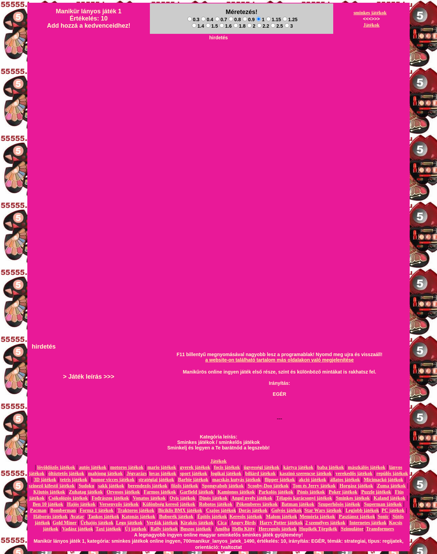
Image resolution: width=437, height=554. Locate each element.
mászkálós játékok (366, 467)
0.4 (207, 19)
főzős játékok (184, 485)
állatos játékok (345, 479)
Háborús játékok (50, 516)
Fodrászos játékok (110, 498)
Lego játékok (129, 522)
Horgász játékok (356, 485)
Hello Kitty (243, 528)
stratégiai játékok (156, 479)
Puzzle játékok (376, 492)
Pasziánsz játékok (357, 516)
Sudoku (86, 485)
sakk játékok (111, 485)
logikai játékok (226, 473)
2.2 (263, 26)
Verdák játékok (162, 522)
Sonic (383, 516)
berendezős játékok (147, 485)
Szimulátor (352, 528)
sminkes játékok (369, 12)
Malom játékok (281, 516)
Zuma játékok (391, 485)
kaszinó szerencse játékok (306, 473)
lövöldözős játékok (56, 467)
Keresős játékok (245, 516)
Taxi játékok (108, 528)
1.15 (273, 19)
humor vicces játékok (113, 479)
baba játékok (330, 467)
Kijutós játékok (49, 492)
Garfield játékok (197, 492)
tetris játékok (73, 479)
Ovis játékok (183, 498)
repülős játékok (392, 473)
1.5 (212, 26)
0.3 (193, 19)
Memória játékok (317, 516)
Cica (222, 522)
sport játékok (193, 473)
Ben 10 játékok (48, 504)
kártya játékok (298, 467)
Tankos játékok (103, 516)
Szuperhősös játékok (339, 504)
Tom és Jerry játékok (314, 485)
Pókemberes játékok (257, 504)
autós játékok (93, 467)
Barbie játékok (193, 479)
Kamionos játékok (236, 492)
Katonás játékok (138, 516)
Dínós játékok (213, 498)
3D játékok (45, 479)
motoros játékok (126, 467)
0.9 (249, 19)
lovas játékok (162, 473)
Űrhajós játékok (97, 522)
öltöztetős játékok (66, 473)
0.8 (235, 19)
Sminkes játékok (353, 498)
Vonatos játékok (149, 498)
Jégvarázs (137, 473)
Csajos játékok (221, 510)
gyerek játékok (195, 467)
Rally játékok (164, 528)
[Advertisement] (218, 58)
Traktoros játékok (135, 510)
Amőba (222, 528)
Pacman (38, 510)
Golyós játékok (286, 510)
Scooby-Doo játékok (268, 485)
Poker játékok (343, 492)
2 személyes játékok (325, 522)
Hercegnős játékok (278, 528)
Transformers (380, 528)
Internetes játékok (367, 522)
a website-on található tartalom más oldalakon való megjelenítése (279, 360)
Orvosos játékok (123, 492)
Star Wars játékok (323, 510)
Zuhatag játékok (86, 492)
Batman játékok (298, 504)
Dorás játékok (253, 510)
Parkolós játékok (276, 492)
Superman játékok (383, 504)
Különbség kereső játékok (168, 504)
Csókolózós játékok (68, 498)
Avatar (77, 516)
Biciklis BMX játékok (180, 510)
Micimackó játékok (383, 479)
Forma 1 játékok (97, 510)
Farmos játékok (160, 492)
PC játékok (393, 510)
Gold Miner (64, 522)
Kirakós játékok (197, 522)
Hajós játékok (81, 504)
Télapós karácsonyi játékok (304, 498)
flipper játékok (280, 479)
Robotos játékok (215, 504)
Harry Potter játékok (281, 522)
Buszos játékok (195, 528)
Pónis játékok (311, 492)
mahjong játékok (105, 473)
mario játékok (161, 467)
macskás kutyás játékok (236, 479)
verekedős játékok (354, 473)
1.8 (239, 26)
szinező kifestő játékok (52, 485)
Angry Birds (243, 522)
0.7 (221, 19)
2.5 (277, 26)
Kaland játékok (389, 498)
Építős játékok (212, 516)
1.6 (225, 26)
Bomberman (63, 510)
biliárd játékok (260, 473)
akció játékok (312, 479)
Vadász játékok (77, 528)
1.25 (290, 19)
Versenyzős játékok (119, 504)
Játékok (371, 25)
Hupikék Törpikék (318, 528)
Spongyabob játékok (223, 485)
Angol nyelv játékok (251, 498)
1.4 (198, 26)
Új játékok (135, 528)
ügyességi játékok (262, 467)
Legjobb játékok (362, 510)
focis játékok (227, 467)
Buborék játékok (176, 516)
